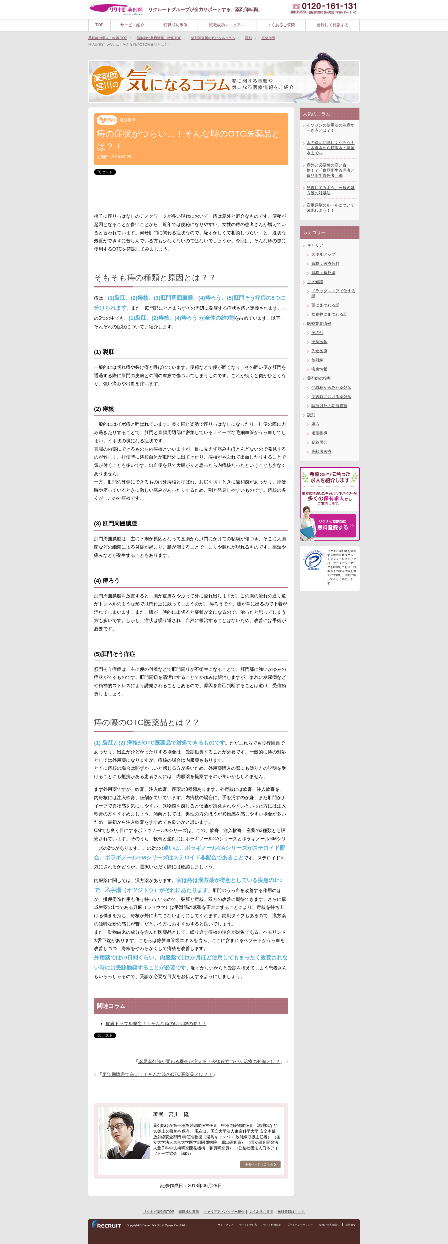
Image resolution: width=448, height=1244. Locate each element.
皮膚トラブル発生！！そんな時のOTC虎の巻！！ (156, 1023)
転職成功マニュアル (227, 25)
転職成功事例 (175, 25)
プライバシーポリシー (295, 1225)
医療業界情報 (319, 323)
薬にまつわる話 (325, 305)
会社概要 (350, 1225)
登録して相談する (333, 25)
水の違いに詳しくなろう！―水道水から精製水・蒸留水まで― (331, 147)
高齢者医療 (321, 451)
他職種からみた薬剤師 (331, 387)
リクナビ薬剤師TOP (158, 1212)
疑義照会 (319, 442)
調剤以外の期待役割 (329, 405)
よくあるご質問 (281, 25)
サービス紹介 (132, 25)
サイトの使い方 (239, 1225)
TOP (99, 25)
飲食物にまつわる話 (329, 314)
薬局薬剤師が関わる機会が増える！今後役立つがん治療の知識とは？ (209, 1061)
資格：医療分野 (325, 263)
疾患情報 (319, 369)
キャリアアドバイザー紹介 (224, 1212)
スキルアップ (323, 254)
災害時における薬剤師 (331, 396)
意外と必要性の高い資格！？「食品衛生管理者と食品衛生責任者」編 (331, 170)
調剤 (111, 120)
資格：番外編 (323, 272)
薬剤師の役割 (319, 378)
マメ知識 (315, 281)
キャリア (315, 245)
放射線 (317, 360)
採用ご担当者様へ (326, 1225)
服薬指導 (127, 120)
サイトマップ (214, 1225)
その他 (317, 332)
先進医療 (319, 351)
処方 (315, 424)
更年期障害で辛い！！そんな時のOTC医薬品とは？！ (157, 1074)
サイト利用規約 (265, 1225)
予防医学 (319, 341)
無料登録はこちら (291, 1212)
